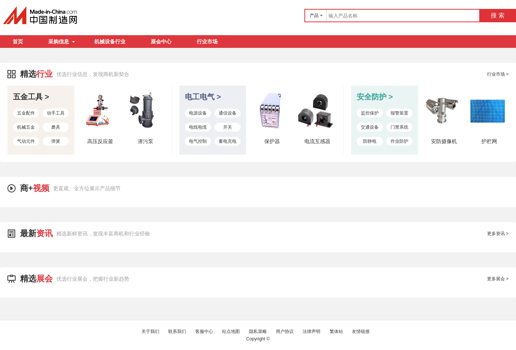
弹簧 (55, 141)
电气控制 (198, 141)
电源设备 (198, 113)
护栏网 (489, 141)
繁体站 (336, 331)
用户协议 (285, 331)
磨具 (55, 127)
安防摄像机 (444, 141)
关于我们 (150, 331)
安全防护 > (375, 97)
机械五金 (26, 127)
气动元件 (26, 141)
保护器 (272, 141)
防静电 (369, 141)
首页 (18, 41)
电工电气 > (203, 97)
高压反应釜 (100, 141)
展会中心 (161, 41)
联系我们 (177, 331)
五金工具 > (31, 97)
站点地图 (231, 331)
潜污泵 (145, 141)
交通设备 (370, 127)
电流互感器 (317, 141)
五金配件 (26, 113)
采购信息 (61, 41)
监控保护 (370, 113)
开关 (227, 127)
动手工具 (56, 113)
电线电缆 (198, 127)
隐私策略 (258, 331)
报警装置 (399, 113)
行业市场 (207, 41)
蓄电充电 (227, 141)
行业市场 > (498, 74)
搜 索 (497, 15)
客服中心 (204, 331)
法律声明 (311, 331)
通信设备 (227, 113)
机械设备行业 (109, 41)
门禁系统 (399, 127)
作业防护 (399, 141)
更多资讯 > (498, 233)
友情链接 (361, 331)
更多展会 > (498, 278)
